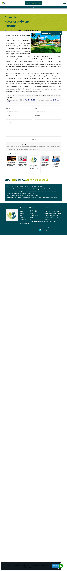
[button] (64, 3)
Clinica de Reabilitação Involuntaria (47, 197)
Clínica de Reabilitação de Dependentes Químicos (21, 193)
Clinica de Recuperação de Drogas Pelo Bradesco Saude (22, 195)
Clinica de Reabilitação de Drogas (16, 189)
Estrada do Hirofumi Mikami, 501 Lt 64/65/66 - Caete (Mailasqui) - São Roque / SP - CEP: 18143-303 (52, 215)
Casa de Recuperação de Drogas (47, 191)
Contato (24, 219)
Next (62, 165)
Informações (24, 224)
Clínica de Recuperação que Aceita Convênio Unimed (21, 191)
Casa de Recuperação (38, 186)
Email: (37, 108)
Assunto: (38, 115)
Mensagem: (10, 122)
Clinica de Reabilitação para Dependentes (18, 186)
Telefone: (9, 115)
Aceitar (55, 566)
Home (23, 211)
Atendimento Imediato (33, 3)
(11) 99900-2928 (30, 100)
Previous (4, 165)
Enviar (33, 139)
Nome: (8, 108)
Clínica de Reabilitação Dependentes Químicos (40, 189)
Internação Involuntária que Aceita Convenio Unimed (21, 197)
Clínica (23, 217)
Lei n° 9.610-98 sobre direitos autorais (30, 149)
